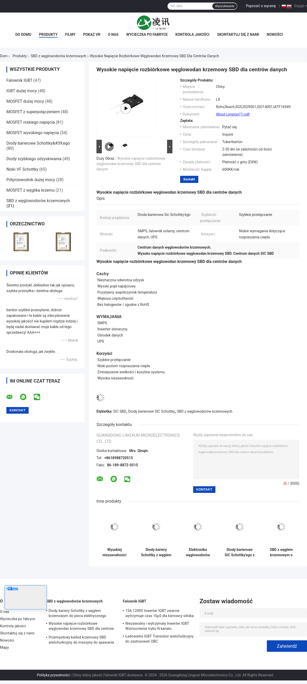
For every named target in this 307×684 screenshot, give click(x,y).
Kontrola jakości (193, 34)
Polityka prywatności (53, 675)
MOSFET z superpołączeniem (33, 111)
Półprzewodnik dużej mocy (30, 179)
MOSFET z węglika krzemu (30, 190)
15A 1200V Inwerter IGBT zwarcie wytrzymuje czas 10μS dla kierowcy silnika (159, 613)
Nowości (275, 34)
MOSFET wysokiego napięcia (32, 132)
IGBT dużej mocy (21, 90)
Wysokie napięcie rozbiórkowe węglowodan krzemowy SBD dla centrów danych (130, 163)
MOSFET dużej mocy (25, 101)
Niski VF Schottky (22, 169)
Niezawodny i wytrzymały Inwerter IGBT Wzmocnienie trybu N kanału (157, 626)
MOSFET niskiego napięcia (30, 122)
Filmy (70, 34)
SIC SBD (119, 411)
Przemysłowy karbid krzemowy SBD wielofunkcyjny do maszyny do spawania (81, 639)
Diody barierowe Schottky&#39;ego (38, 143)
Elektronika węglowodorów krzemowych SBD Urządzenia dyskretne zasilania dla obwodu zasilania (198, 552)
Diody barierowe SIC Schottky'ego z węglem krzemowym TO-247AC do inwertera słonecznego (240, 552)
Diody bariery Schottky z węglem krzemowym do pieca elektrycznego (156, 552)
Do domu (23, 34)
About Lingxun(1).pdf (233, 114)
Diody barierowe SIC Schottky (151, 411)
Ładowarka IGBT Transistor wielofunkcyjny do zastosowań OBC (159, 638)
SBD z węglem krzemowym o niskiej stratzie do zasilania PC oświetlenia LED (281, 552)
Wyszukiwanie (224, 6)
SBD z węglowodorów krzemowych (58, 56)
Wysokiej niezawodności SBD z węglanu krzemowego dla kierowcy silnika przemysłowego (114, 552)
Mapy (4, 647)
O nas (113, 34)
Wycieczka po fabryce (147, 34)
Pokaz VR (91, 34)
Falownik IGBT (19, 80)
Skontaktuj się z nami (238, 34)
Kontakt (189, 179)
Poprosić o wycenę (261, 6)
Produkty (48, 34)
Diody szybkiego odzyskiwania (33, 158)
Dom (3, 56)
